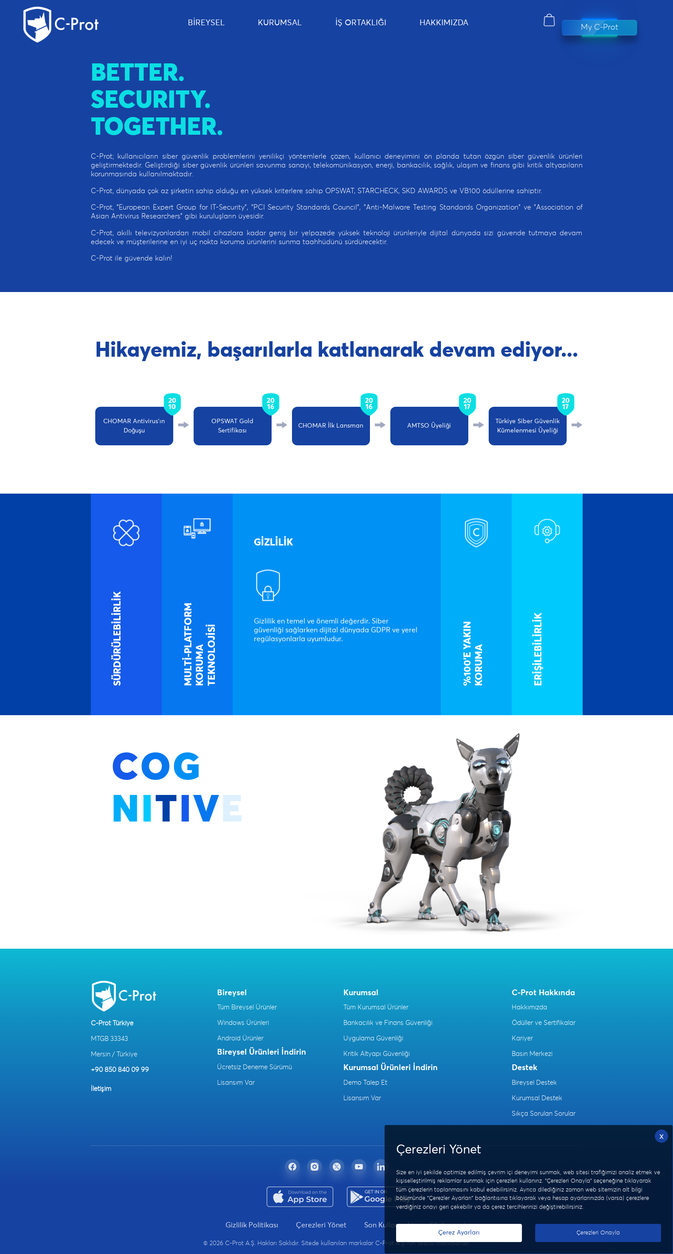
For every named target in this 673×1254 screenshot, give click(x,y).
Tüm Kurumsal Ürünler (375, 1007)
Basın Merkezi (532, 1054)
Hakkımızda (529, 1007)
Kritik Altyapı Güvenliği (376, 1054)
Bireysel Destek (534, 1082)
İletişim (101, 1089)
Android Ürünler (240, 1038)
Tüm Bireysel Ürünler (247, 1007)
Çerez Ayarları (459, 1233)
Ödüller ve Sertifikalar (544, 1023)
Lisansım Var (236, 1082)
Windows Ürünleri (243, 1023)
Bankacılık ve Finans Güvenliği (387, 1023)
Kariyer (522, 1038)
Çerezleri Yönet (321, 1225)
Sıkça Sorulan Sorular (544, 1113)
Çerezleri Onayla (598, 1233)
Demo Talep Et (365, 1082)
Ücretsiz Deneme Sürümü (254, 1067)
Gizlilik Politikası (252, 1225)
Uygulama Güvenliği (373, 1038)
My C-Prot (600, 27)
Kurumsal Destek (537, 1098)
